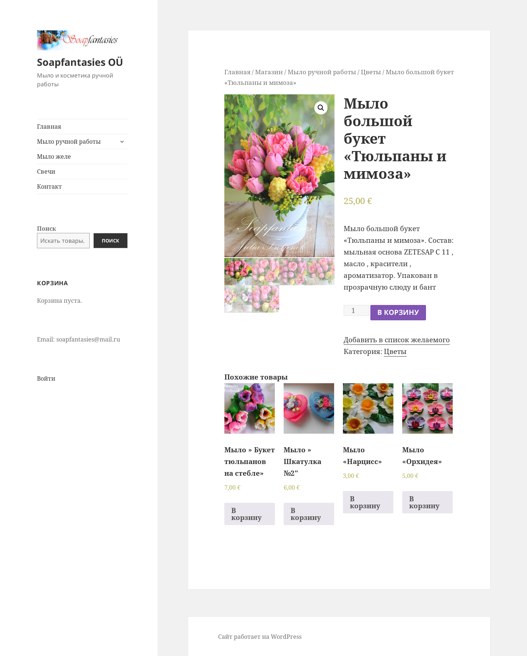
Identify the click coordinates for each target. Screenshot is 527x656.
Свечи (46, 171)
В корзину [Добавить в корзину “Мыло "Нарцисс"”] (365, 502)
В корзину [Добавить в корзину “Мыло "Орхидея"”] (424, 502)
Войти (46, 378)
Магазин (269, 71)
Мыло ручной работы (69, 141)
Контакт (49, 186)
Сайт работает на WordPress (260, 637)
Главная (49, 126)
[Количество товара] (356, 310)
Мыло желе (54, 156)
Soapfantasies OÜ (80, 62)
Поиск (46, 229)
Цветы (371, 71)
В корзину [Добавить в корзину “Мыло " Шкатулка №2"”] (306, 514)
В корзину (398, 312)
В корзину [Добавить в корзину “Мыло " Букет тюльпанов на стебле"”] (246, 514)
